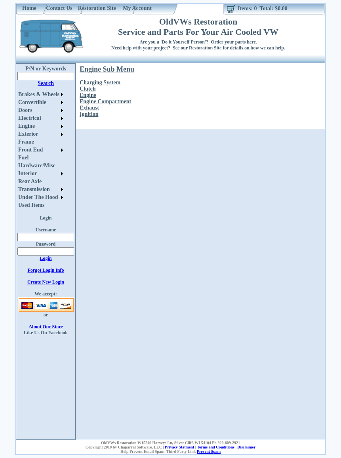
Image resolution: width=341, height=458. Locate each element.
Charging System (100, 82)
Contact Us (59, 8)
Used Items (31, 205)
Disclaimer (246, 447)
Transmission (34, 189)
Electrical (29, 118)
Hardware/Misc (36, 165)
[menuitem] (40, 94)
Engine (26, 126)
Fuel (23, 158)
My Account (137, 8)
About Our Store (46, 326)
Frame (26, 142)
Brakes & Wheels (38, 94)
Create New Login (45, 282)
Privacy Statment (179, 447)
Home (29, 8)
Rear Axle (30, 181)
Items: (245, 8)
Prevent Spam (209, 451)
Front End (30, 150)
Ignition (89, 114)
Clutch (87, 89)
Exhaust (89, 108)
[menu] (40, 150)
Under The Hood (38, 197)
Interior (27, 173)
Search (46, 83)
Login (45, 258)
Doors (25, 110)
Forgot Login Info (45, 270)
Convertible (32, 102)
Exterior (28, 134)
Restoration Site (97, 8)
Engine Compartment (105, 101)
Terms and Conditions (215, 447)
